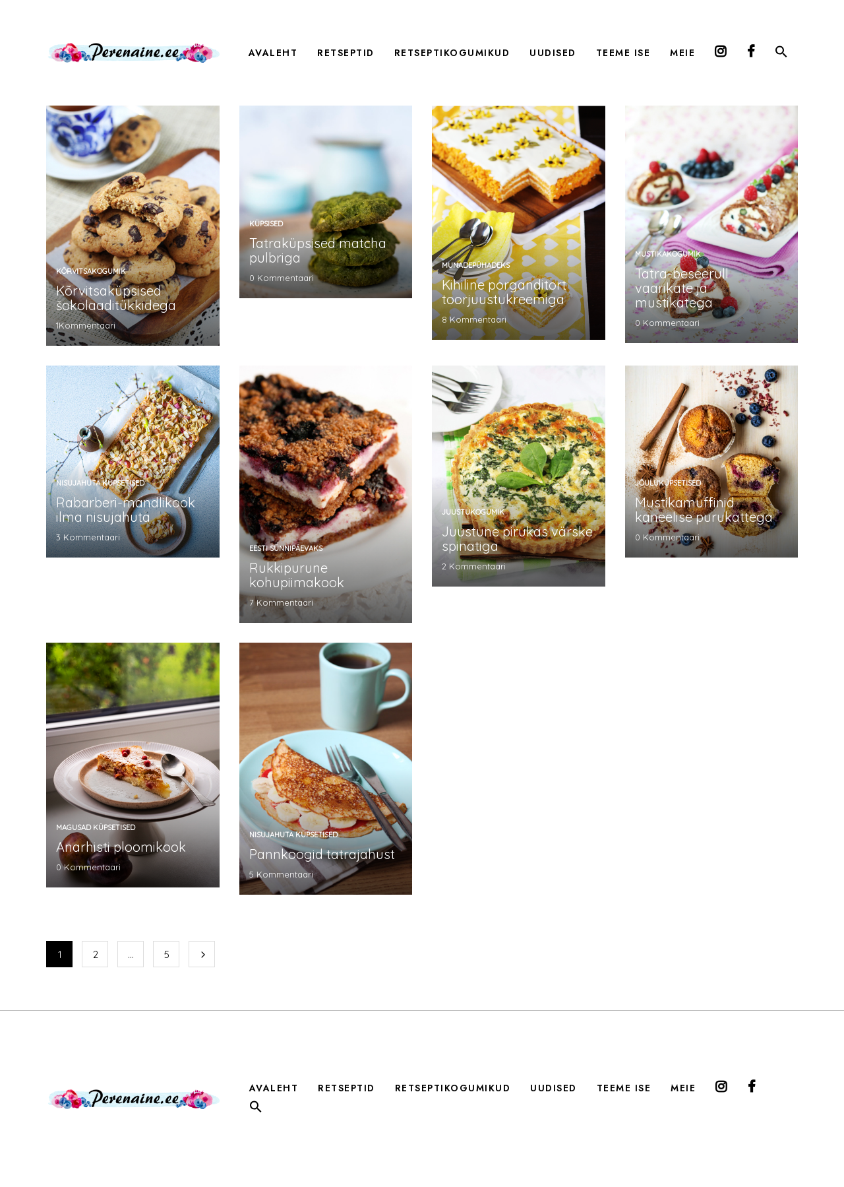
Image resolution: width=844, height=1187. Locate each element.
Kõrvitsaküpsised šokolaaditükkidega (116, 297)
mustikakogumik (668, 254)
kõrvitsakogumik (91, 271)
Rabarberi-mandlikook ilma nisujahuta (125, 509)
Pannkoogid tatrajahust (322, 854)
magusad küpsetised (95, 827)
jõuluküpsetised (668, 483)
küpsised (266, 223)
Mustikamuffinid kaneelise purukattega (704, 509)
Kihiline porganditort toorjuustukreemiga (504, 291)
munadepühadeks (476, 265)
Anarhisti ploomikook (121, 847)
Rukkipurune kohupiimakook (296, 575)
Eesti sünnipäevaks (285, 548)
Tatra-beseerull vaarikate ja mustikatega (682, 288)
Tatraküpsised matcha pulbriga (317, 250)
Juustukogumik (473, 512)
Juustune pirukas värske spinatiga (517, 538)
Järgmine (202, 954)
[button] (781, 54)
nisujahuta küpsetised (100, 483)
